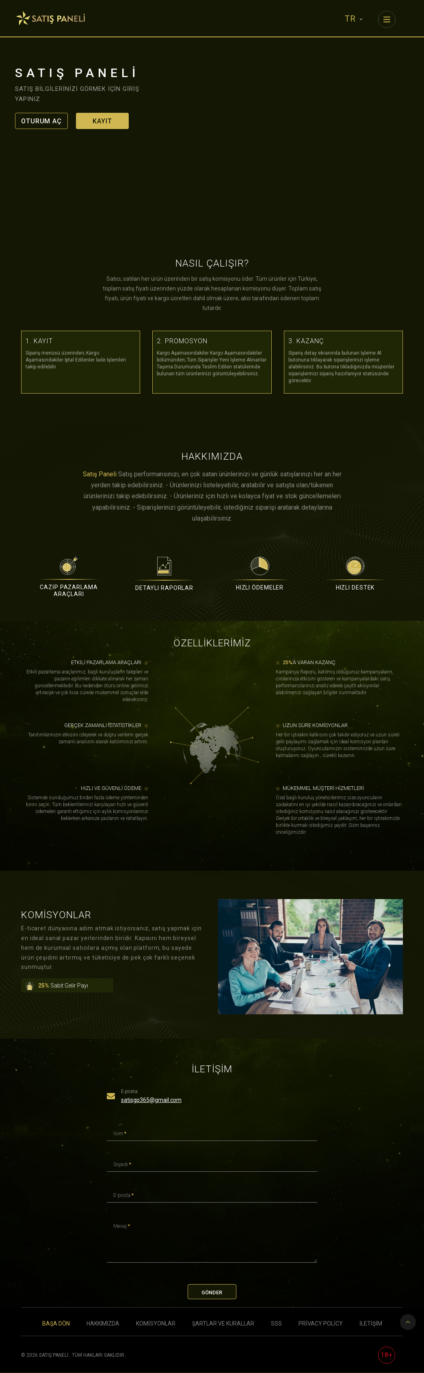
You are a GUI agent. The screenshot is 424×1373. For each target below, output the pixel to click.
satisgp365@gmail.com (151, 1100)
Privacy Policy (321, 1324)
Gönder (211, 1293)
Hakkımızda (103, 1324)
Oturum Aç (41, 121)
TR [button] (353, 19)
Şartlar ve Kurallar (223, 1324)
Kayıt (102, 121)
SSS (276, 1324)
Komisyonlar (155, 1324)
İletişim (370, 1324)
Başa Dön (56, 1324)
